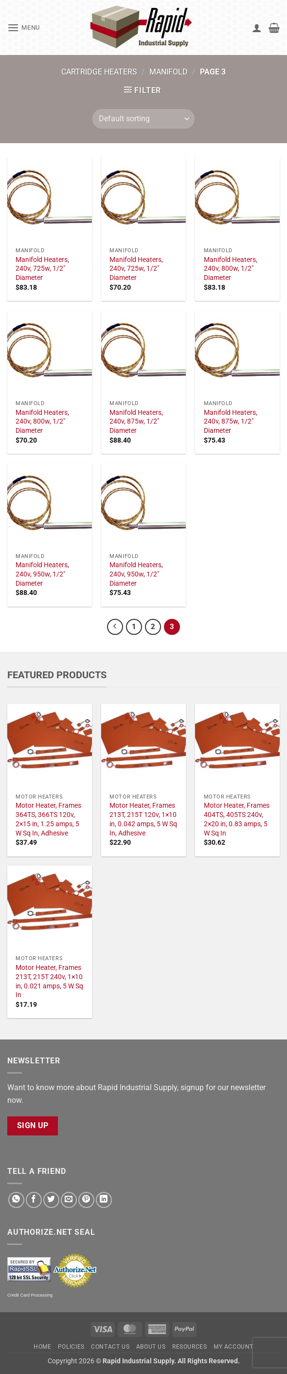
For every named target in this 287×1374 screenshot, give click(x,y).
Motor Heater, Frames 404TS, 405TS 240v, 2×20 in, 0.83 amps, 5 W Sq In (236, 819)
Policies (71, 1346)
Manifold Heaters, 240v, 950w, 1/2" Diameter (42, 574)
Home (42, 1346)
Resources (189, 1346)
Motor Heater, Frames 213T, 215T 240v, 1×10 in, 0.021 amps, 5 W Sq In (49, 981)
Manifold (168, 71)
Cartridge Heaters (99, 71)
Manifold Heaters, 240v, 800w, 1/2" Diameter (230, 269)
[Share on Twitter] (51, 1200)
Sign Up (33, 1125)
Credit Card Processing (30, 1295)
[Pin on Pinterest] (86, 1200)
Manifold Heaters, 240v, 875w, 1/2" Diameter (136, 421)
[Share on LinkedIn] (104, 1200)
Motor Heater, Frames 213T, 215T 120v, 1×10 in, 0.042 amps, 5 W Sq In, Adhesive (143, 819)
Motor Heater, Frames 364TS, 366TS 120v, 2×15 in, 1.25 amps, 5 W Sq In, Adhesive (48, 819)
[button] (23, 27)
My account (233, 1346)
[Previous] (115, 627)
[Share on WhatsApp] (16, 1200)
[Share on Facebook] (34, 1200)
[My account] (257, 27)
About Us (151, 1346)
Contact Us (110, 1346)
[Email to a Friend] (69, 1200)
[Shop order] (143, 119)
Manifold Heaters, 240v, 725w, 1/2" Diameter (42, 269)
